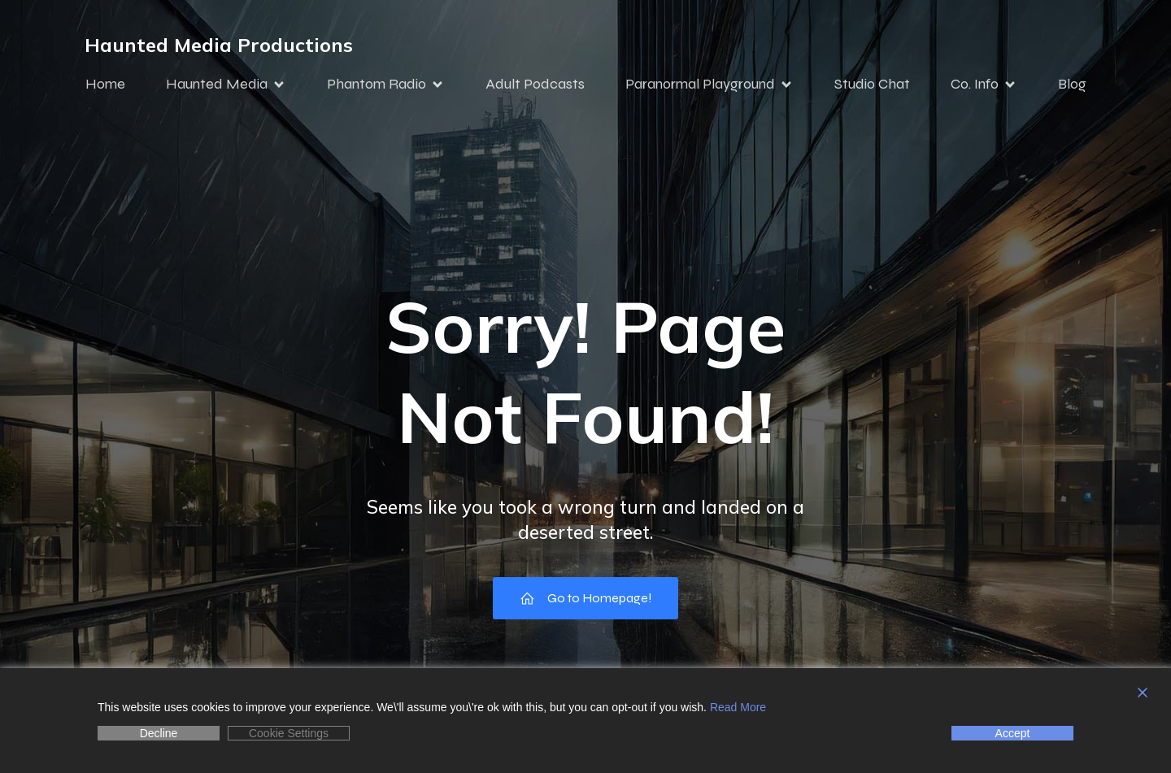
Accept (1012, 733)
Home (105, 84)
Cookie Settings (289, 733)
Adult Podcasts (535, 84)
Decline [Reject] (159, 733)
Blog (1072, 84)
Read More (738, 707)
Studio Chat (872, 84)
